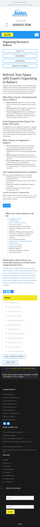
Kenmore (17, 270)
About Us (20, 51)
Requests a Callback (20, 66)
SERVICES (7, 466)
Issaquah (16, 268)
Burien (33, 278)
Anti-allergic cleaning (9, 435)
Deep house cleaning (14, 307)
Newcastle (27, 278)
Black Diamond (7, 278)
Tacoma (34, 270)
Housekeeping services (15, 325)
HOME (5, 460)
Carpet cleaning (14, 220)
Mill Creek (27, 280)
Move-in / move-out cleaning (17, 222)
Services (6, 205)
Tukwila (21, 278)
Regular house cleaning (15, 316)
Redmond (11, 270)
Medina (14, 280)
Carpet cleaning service (15, 347)
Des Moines (31, 282)
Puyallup (21, 273)
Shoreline (22, 268)
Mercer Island (7, 273)
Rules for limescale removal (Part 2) (13, 438)
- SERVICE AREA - (10, 362)
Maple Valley (15, 278)
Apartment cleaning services (16, 351)
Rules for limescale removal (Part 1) (13, 446)
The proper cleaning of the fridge (12, 432)
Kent (25, 282)
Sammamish (23, 270)
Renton (11, 268)
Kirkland (5, 270)
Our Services (20, 61)
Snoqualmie (33, 280)
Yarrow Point (12, 282)
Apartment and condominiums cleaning (20, 241)
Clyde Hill (5, 268)
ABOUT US (7, 463)
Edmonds (5, 282)
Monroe (32, 273)
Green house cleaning (15, 245)
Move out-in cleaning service (16, 333)
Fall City (19, 275)
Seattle (27, 268)
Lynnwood (20, 280)
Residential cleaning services (16, 320)
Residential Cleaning (15, 224)
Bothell (29, 270)
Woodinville (14, 273)
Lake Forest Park (27, 275)
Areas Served (20, 56)
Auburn (34, 275)
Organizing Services (14, 302)
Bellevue (32, 268)
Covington (6, 275)
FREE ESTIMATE (8, 469)
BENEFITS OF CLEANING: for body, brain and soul (17, 441)
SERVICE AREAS (8, 479)
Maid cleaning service (14, 329)
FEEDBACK (7, 472)
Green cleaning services (15, 342)
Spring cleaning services (15, 311)
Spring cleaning (13, 243)
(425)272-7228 (30, 376)
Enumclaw (27, 273)
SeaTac (5, 280)
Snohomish (6, 285)
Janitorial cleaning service (15, 338)
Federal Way (12, 275)
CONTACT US (8, 482)
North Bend (20, 282)
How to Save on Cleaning (14, 356)
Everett (10, 280)
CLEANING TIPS (8, 475)
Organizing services (15, 219)
